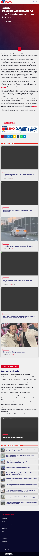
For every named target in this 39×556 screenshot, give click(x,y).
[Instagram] (7, 549)
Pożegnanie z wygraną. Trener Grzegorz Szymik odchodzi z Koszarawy (17, 387)
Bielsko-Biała (6, 7)
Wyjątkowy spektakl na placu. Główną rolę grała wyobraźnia (14, 413)
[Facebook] (8, 549)
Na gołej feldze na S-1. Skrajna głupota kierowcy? (12, 407)
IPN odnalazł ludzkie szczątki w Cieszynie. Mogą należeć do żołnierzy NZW (17, 376)
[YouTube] (2, 549)
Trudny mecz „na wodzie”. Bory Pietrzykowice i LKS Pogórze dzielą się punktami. (19, 379)
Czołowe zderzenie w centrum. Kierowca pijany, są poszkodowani (15, 374)
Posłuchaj (3, 87)
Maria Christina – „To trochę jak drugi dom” (10, 389)
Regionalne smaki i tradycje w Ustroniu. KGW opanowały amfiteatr (16, 392)
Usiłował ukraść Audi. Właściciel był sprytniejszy (12, 404)
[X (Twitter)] (4, 549)
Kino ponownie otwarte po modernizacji (10, 395)
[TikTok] (5, 549)
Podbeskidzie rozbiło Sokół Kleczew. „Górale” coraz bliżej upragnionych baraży (18, 382)
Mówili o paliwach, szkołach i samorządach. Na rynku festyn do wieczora (17, 401)
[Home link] (6, 1)
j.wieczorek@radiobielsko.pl (10, 123)
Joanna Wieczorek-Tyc (9, 122)
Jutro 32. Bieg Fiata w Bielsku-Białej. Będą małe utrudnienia (14, 384)
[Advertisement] (19, 38)
